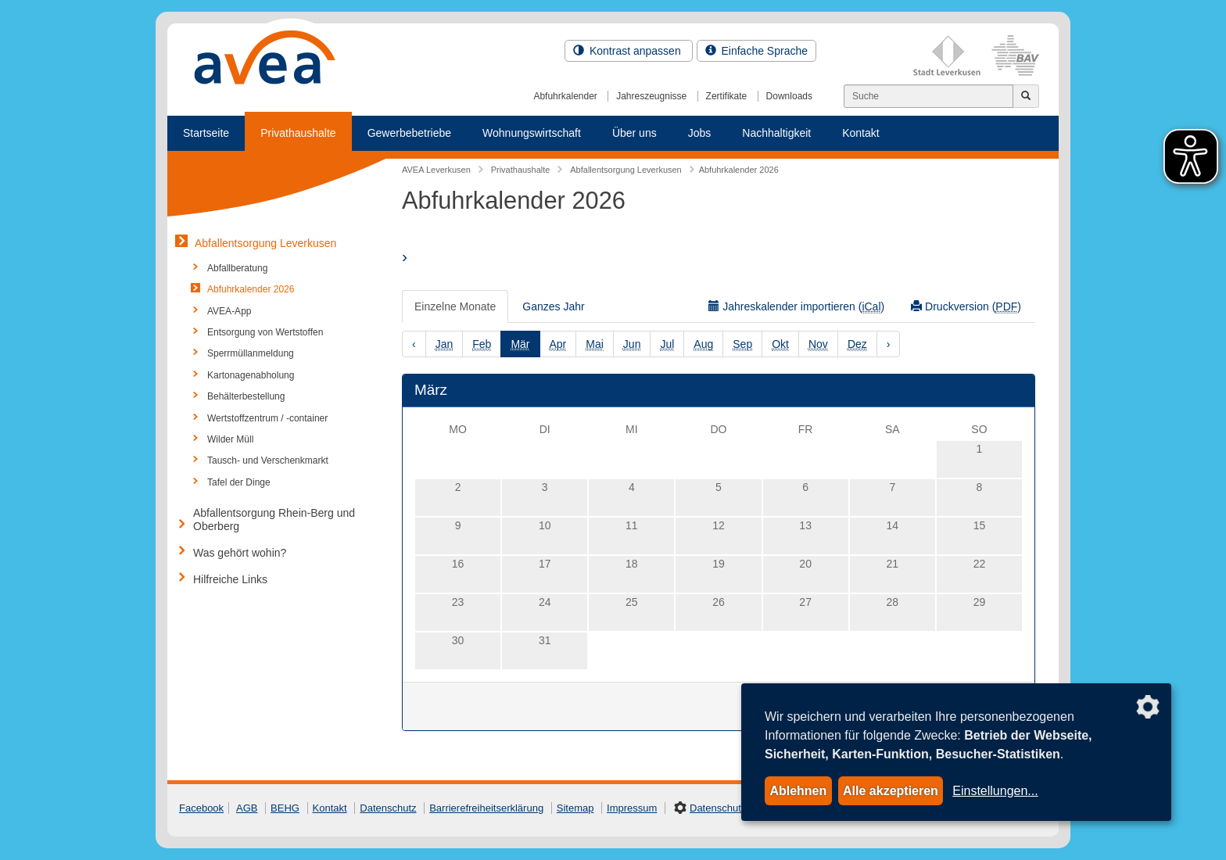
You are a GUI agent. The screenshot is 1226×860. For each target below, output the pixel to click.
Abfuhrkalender (565, 96)
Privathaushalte (298, 133)
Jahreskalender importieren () (796, 307)
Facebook (201, 808)
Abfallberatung (237, 268)
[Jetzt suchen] (1026, 96)
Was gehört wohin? (239, 552)
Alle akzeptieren (890, 790)
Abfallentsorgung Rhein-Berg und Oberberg (274, 519)
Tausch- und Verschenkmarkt (267, 460)
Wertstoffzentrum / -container (267, 418)
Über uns (634, 133)
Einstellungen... (995, 790)
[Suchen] (928, 96)
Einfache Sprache (756, 51)
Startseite (206, 133)
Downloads (789, 96)
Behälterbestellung (246, 396)
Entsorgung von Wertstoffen (265, 332)
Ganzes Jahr (553, 306)
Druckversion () (966, 307)
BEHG (285, 808)
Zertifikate (726, 96)
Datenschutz (388, 808)
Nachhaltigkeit (776, 133)
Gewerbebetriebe (409, 133)
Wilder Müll (230, 439)
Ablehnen (797, 790)
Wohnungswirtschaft (531, 133)
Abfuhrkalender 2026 (250, 289)
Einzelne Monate (455, 306)
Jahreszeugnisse (651, 96)
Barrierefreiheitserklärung (486, 808)
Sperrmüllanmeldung (250, 353)
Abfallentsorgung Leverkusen (265, 243)
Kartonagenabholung (250, 375)
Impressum (632, 808)
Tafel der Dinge (239, 482)
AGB (246, 808)
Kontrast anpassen (628, 51)
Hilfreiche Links (230, 579)
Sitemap (575, 808)
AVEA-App (229, 311)
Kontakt (860, 133)
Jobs (700, 133)
